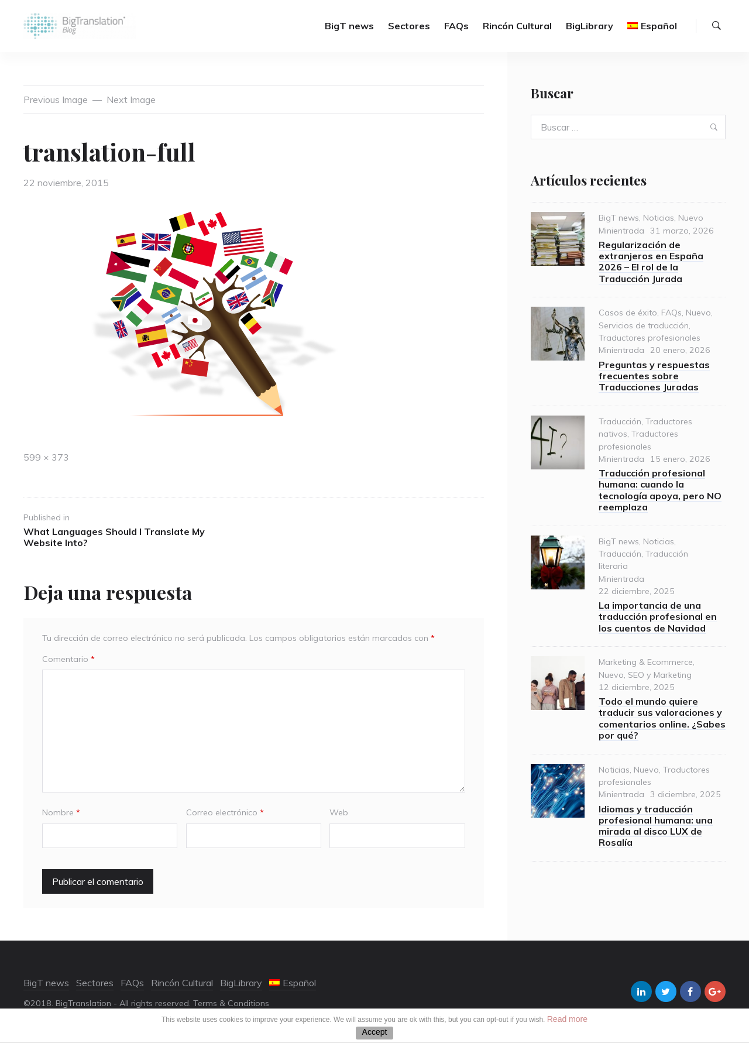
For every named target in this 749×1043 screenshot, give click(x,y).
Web (338, 813)
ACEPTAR (374, 1033)
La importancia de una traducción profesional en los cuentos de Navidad (658, 617)
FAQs (456, 26)
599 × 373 (46, 458)
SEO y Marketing (660, 675)
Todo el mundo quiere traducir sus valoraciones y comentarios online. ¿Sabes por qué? (662, 719)
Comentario (68, 659)
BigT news (349, 26)
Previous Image (55, 99)
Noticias (658, 218)
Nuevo (690, 218)
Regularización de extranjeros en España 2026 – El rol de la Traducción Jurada (651, 262)
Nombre (61, 813)
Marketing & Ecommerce (646, 662)
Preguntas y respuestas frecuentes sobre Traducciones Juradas (654, 376)
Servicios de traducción (644, 325)
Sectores (409, 26)
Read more (567, 1019)
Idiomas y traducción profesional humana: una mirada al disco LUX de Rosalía (656, 826)
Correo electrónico (225, 813)
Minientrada (621, 230)
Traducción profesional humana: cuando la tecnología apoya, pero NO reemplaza (660, 490)
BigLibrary (589, 26)
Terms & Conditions (231, 1003)
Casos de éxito (628, 313)
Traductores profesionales (649, 338)
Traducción (620, 421)
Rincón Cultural (517, 26)
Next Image (131, 99)
